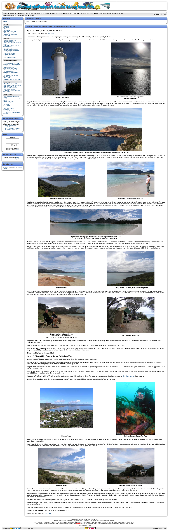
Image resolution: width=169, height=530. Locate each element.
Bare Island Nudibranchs (10, 87)
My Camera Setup (9, 71)
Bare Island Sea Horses (10, 86)
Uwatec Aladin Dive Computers (12, 64)
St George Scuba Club (10, 32)
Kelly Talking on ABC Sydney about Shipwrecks (11, 46)
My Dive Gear (7, 76)
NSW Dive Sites (57, 13)
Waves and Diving (8, 101)
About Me (6, 26)
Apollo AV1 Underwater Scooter (12, 66)
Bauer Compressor (9, 67)
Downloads (7, 30)
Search (32, 15)
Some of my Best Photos (10, 34)
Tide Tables (7, 105)
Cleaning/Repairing (12, 128)
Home (5, 13)
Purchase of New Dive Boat (11, 72)
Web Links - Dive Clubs (10, 31)
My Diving (6, 27)
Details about (11, 127)
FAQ (5, 29)
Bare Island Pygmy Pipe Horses (12, 85)
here (18, 149)
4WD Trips (16, 15)
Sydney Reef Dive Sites (27, 13)
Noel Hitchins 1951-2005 (10, 111)
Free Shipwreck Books (10, 57)
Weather (24, 15)
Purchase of (10, 125)
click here (51, 34)
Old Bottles (7, 56)
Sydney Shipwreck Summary (11, 49)
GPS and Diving (8, 78)
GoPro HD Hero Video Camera (12, 70)
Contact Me (13, 13)
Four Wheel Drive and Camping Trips (11, 158)
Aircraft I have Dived (9, 54)
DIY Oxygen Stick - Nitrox (10, 68)
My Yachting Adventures (11, 129)
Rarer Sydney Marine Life (10, 83)
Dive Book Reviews (9, 108)
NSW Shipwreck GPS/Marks (11, 50)
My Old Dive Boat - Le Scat (11, 75)
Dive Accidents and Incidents (104, 13)
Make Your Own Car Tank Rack (12, 79)
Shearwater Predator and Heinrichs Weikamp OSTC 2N (11, 62)
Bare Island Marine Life (10, 89)
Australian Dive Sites (71, 13)
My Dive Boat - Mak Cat (10, 74)
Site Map (6, 109)
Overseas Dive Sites (86, 13)
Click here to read (128, 376)
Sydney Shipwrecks (43, 13)
